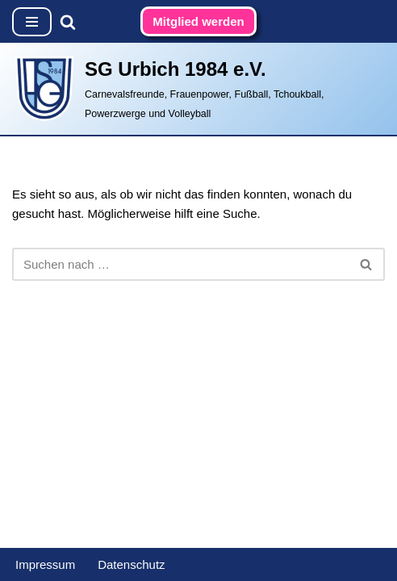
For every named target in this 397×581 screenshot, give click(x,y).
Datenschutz (131, 564)
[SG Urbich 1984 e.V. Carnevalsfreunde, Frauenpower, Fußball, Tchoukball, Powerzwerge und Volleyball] (198, 88)
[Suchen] (68, 22)
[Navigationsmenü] (32, 21)
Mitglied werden (198, 21)
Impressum (45, 564)
